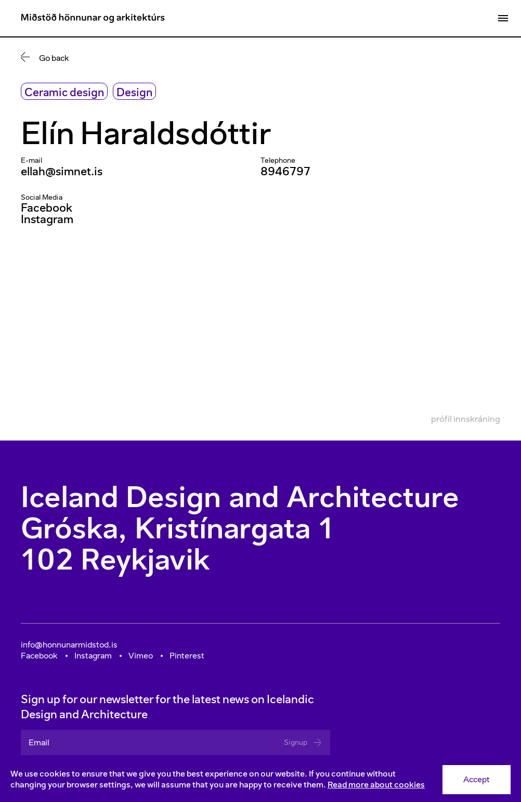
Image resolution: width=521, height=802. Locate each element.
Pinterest (187, 656)
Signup (303, 742)
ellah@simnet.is (61, 171)
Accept (476, 779)
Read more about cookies (376, 785)
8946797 (285, 171)
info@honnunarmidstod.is (69, 645)
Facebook (46, 208)
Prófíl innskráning (465, 418)
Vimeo (140, 656)
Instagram (47, 219)
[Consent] (260, 779)
